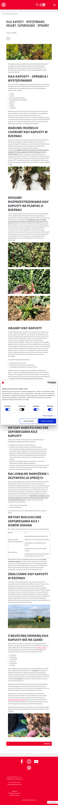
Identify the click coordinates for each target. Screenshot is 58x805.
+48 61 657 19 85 (15, 782)
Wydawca (14, 791)
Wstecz (47, 744)
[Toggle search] (37, 5)
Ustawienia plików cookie (29, 800)
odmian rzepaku (41, 647)
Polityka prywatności (14, 793)
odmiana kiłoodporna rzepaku (16, 699)
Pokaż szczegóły (48, 415)
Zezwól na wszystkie (47, 421)
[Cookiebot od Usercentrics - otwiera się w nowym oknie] (48, 382)
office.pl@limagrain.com (14, 784)
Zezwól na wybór (29, 421)
